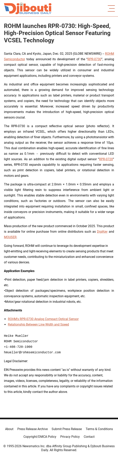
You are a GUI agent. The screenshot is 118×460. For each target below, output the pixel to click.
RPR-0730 (94, 59)
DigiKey (102, 231)
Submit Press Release (67, 429)
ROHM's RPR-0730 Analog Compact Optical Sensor (43, 319)
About (9, 429)
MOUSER (10, 237)
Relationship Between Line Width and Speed (38, 324)
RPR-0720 (106, 159)
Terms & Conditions (99, 429)
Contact (89, 437)
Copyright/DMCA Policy (39, 437)
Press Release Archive (32, 429)
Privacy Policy (70, 437)
